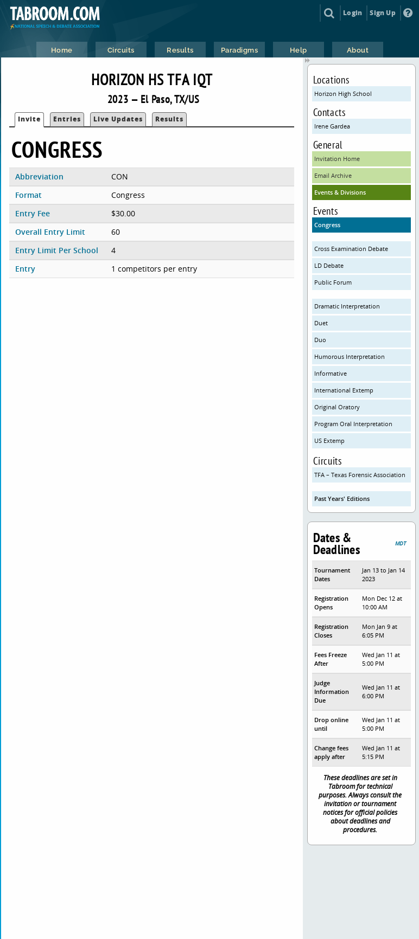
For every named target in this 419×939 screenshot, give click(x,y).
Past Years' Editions (342, 498)
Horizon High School (343, 93)
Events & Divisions (340, 192)
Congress (327, 225)
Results (169, 119)
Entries (67, 119)
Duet (321, 323)
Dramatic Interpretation (347, 306)
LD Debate (329, 265)
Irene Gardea (332, 126)
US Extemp (329, 440)
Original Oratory (337, 407)
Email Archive (333, 175)
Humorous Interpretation (349, 356)
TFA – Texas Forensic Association (359, 475)
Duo (320, 340)
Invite (29, 119)
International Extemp (343, 390)
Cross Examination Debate (351, 249)
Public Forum (333, 282)
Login (352, 12)
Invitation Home (337, 159)
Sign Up (382, 12)
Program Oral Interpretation (353, 424)
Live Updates (118, 119)
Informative (330, 373)
